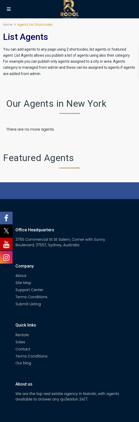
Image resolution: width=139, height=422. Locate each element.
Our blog (23, 363)
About (20, 275)
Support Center (29, 289)
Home (8, 24)
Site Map (23, 282)
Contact (22, 349)
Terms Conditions (31, 297)
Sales (20, 342)
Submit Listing (28, 304)
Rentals (22, 335)
